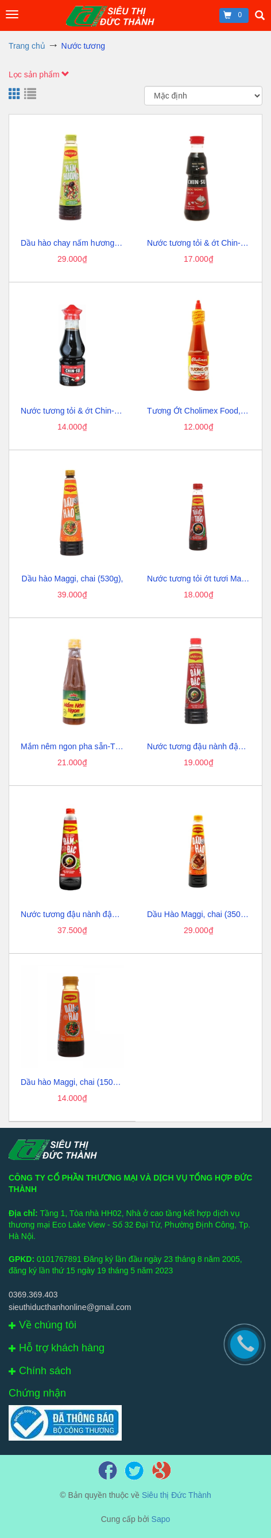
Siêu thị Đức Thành (176, 1495)
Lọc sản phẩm (39, 74)
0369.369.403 (33, 1294)
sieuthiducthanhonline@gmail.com (70, 1307)
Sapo (161, 1519)
